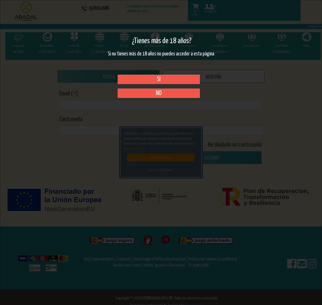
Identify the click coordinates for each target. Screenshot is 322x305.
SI (159, 79)
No (159, 93)
